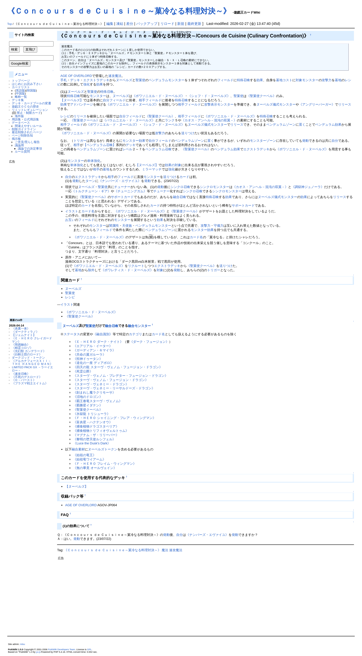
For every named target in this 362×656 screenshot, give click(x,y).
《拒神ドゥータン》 (88, 359)
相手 (142, 100)
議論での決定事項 (30, 148)
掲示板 (16, 138)
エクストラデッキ (96, 80)
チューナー (122, 187)
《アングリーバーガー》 (317, 104)
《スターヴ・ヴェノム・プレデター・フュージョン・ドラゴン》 (120, 376)
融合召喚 (179, 197)
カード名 (88, 211)
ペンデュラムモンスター (167, 80)
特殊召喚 (243, 80)
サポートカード (122, 197)
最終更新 (194, 24)
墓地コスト (284, 80)
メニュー (21, 74)
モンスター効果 (133, 141)
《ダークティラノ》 (25, 331)
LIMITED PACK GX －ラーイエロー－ (32, 368)
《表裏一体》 (21, 328)
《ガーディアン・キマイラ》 (94, 350)
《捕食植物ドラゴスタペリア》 (96, 426)
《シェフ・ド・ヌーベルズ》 (209, 96)
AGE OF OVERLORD (76, 76)
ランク (170, 120)
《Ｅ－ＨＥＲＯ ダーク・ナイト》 (98, 342)
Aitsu (22, 644)
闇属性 (114, 225)
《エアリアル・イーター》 (92, 346)
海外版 (19, 116)
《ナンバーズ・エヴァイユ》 (120, 181)
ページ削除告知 (22, 135)
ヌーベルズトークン (102, 449)
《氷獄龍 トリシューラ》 (91, 414)
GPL (89, 649)
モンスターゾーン (263, 141)
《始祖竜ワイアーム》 (89, 459)
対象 (299, 80)
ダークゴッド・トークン (28, 357)
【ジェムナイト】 (24, 335)
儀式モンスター (284, 104)
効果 (259, 80)
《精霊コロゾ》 (22, 347)
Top (9, 23)
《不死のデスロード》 (27, 377)
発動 (305, 141)
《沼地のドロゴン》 (88, 397)
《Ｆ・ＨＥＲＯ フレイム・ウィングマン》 (104, 463)
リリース (344, 104)
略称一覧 (21, 96)
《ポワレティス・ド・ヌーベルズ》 (127, 270)
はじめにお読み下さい (27, 83)
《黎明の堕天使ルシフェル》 (94, 439)
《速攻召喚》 (21, 373)
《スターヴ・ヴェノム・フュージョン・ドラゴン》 (110, 380)
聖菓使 (140, 80)
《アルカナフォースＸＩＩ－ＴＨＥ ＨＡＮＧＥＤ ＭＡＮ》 (32, 362)
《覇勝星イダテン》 (88, 405)
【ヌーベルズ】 (71, 100)
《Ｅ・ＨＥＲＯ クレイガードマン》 (32, 340)
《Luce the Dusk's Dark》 (92, 443)
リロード (167, 24)
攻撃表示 (210, 104)
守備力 (218, 225)
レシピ (65, 116)
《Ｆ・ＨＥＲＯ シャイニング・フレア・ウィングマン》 (114, 418)
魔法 (165, 550)
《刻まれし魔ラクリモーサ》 (94, 392)
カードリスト (21, 87)
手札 (63, 80)
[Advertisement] (29, 238)
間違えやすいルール (28, 125)
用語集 (16, 119)
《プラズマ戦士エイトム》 (30, 383)
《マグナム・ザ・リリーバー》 (96, 435)
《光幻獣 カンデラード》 (29, 351)
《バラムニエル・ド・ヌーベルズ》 (129, 120)
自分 (106, 100)
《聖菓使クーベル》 (261, 96)
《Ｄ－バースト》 (24, 380)
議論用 (19, 145)
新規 (180, 24)
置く (302, 124)
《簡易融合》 (21, 344)
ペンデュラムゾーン (281, 124)
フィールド (225, 80)
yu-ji (38, 652)
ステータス (72, 334)
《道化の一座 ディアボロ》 (93, 363)
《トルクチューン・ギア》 (91, 191)
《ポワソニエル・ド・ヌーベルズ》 (158, 96)
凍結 (119, 24)
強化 (86, 84)
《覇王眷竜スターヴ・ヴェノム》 (97, 401)
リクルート (136, 266)
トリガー (79, 141)
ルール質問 (22, 151)
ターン (90, 181)
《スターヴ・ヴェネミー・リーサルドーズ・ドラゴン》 (114, 388)
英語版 (20, 90)
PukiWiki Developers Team (61, 649)
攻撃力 (327, 80)
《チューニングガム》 (130, 191)
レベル (127, 149)
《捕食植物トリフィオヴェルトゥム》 (101, 431)
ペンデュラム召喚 (158, 149)
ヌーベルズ (124, 80)
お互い (70, 220)
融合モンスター (139, 326)
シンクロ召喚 (180, 187)
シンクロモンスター (214, 187)
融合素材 (78, 449)
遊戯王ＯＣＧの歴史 (25, 106)
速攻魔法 (114, 76)
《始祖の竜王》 (84, 455)
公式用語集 (31, 119)
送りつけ (187, 133)
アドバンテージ (81, 104)
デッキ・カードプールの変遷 (31, 103)
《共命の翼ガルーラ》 (89, 354)
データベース (21, 122)
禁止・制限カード (29, 112)
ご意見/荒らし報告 (27, 142)
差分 (129, 24)
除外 (91, 270)
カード (184, 177)
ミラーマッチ (152, 169)
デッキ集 (18, 100)
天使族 (127, 225)
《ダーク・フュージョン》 (149, 342)
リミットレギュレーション (30, 109)
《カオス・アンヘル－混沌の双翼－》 (209, 120)
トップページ (21, 80)
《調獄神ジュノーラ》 (307, 187)
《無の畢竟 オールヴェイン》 (95, 468)
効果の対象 (173, 165)
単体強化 (93, 161)
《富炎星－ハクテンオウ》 (92, 422)
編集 (109, 24)
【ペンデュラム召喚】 (99, 145)
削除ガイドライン (24, 129)
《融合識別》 (103, 334)
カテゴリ (135, 334)
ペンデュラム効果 (328, 124)
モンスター (310, 80)
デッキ (75, 80)
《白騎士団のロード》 (27, 354)
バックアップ (146, 24)
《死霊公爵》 (83, 371)
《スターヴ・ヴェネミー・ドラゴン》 (101, 384)
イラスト (71, 211)
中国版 (20, 93)
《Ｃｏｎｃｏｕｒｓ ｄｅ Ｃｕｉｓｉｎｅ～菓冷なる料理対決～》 (119, 11)
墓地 (338, 80)
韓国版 (31, 90)
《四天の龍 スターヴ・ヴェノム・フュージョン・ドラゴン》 (117, 367)
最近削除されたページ (27, 132)
